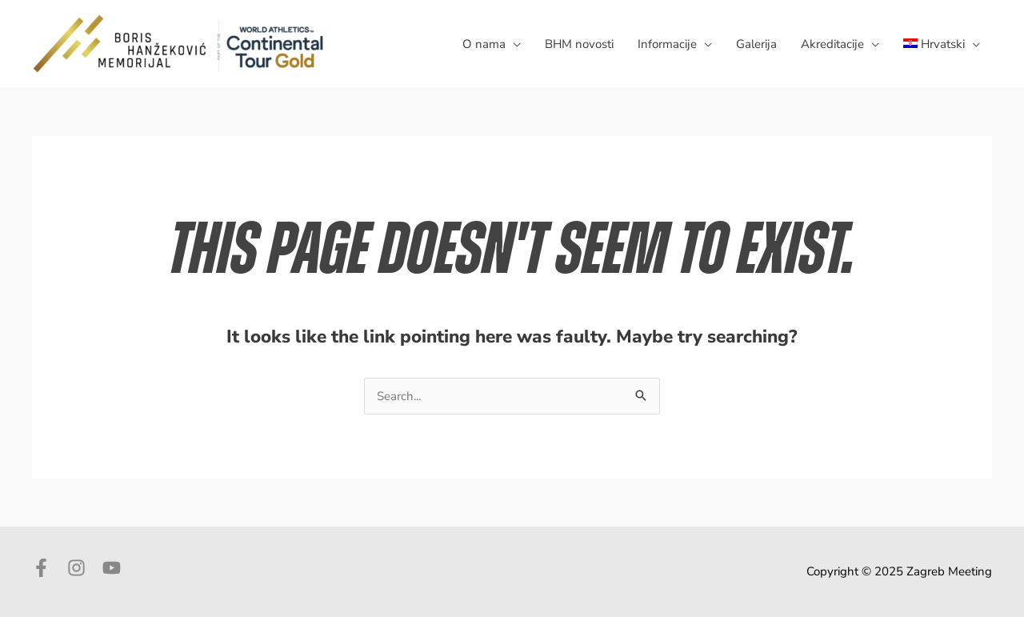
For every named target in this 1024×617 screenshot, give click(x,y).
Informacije (667, 44)
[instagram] (83, 568)
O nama (484, 44)
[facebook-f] (48, 568)
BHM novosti (579, 44)
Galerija (756, 44)
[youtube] (114, 568)
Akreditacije (832, 44)
